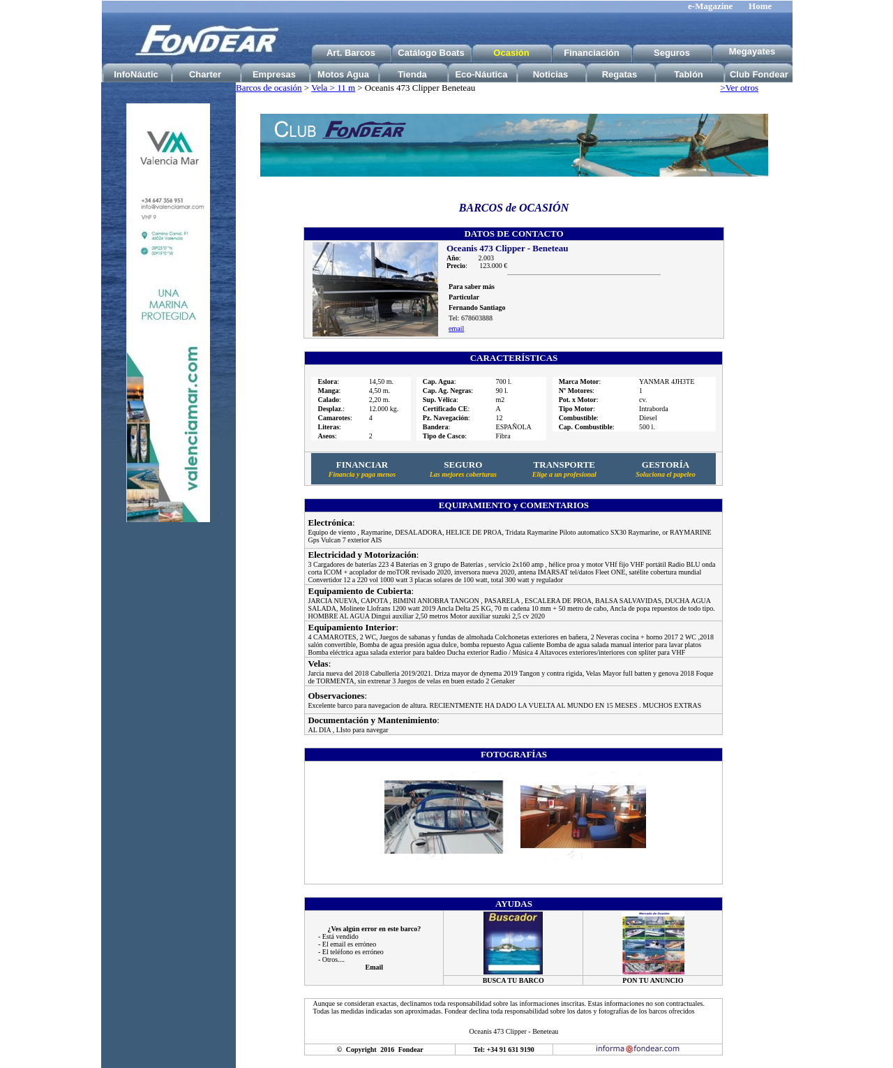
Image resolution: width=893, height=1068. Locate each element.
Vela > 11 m (333, 87)
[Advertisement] (168, 752)
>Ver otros (739, 87)
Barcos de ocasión (269, 87)
